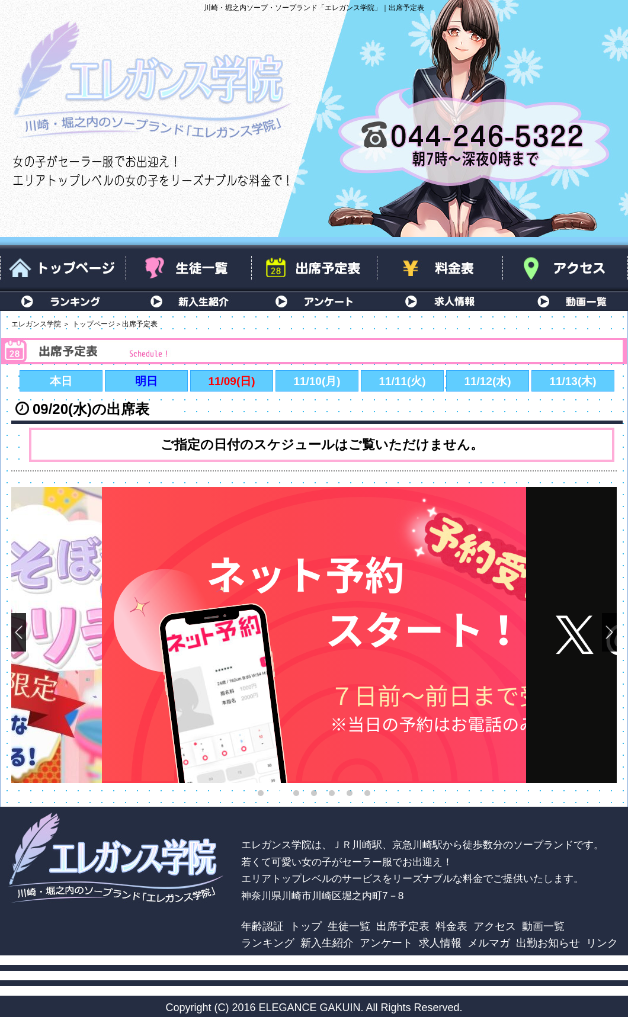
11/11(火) (402, 381)
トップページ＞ (97, 324)
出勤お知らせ (548, 942)
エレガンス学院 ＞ (40, 324)
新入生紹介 (188, 301)
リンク (602, 942)
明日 (146, 381)
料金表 (439, 268)
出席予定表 (314, 268)
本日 (61, 381)
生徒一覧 (188, 268)
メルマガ (488, 942)
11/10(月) (316, 381)
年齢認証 (262, 926)
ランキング (63, 301)
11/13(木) (572, 381)
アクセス (565, 268)
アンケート (314, 301)
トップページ (63, 268)
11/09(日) (231, 381)
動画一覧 (565, 301)
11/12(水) (487, 381)
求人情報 (439, 301)
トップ (306, 926)
